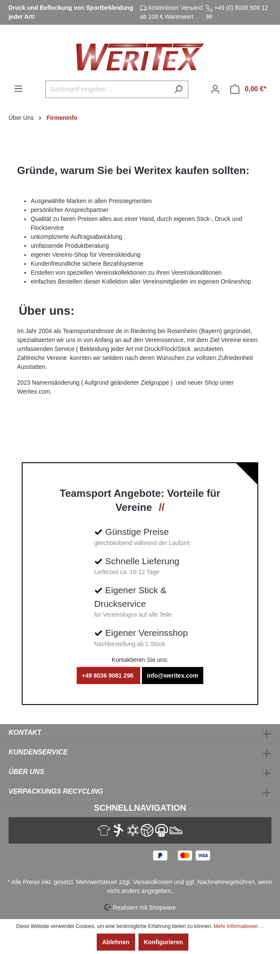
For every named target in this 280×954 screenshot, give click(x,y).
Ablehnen (116, 942)
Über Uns (26, 771)
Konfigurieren (163, 942)
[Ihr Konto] (215, 89)
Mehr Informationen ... (238, 926)
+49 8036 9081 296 (108, 675)
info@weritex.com (172, 675)
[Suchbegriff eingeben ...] (107, 89)
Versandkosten (153, 882)
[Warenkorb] (248, 89)
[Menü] (18, 89)
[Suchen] (178, 89)
